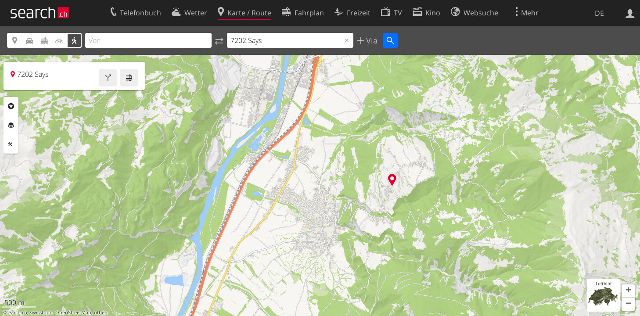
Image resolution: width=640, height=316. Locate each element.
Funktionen (11, 144)
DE (599, 13)
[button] (628, 291)
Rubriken (11, 106)
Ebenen (11, 125)
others (101, 312)
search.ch (16, 312)
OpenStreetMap (73, 312)
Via (371, 40)
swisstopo (41, 312)
